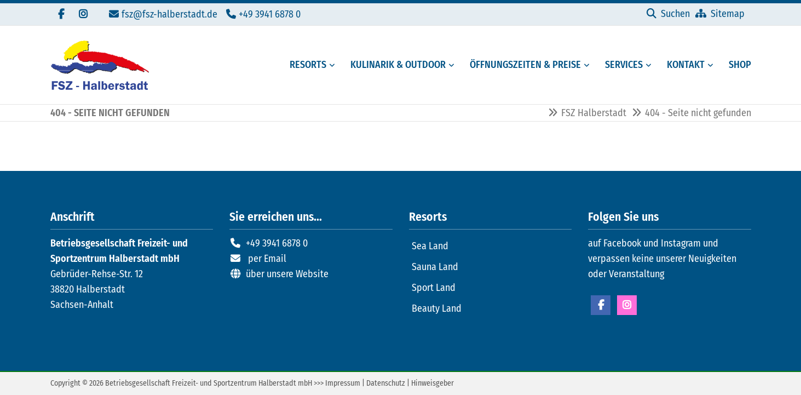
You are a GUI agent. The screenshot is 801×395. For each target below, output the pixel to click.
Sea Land (430, 246)
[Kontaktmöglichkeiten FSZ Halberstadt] (682, 65)
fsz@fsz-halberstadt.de (169, 14)
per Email (267, 259)
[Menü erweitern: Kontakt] (712, 65)
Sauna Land (435, 267)
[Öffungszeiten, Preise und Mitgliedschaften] (522, 65)
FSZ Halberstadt (593, 113)
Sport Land (434, 288)
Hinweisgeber (432, 383)
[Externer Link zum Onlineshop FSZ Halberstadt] (736, 65)
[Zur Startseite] (99, 65)
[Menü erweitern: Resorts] (334, 65)
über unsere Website (287, 274)
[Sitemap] (720, 14)
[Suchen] (668, 14)
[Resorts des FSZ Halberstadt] (304, 65)
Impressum (342, 383)
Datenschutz (385, 383)
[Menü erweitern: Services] (650, 65)
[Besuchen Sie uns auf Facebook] (61, 14)
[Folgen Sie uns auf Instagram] (83, 14)
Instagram (627, 305)
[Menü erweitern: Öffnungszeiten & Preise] (588, 65)
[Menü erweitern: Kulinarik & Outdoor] (453, 65)
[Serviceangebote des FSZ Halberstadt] (620, 65)
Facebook (600, 305)
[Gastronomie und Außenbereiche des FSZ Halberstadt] (395, 65)
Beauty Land (437, 308)
